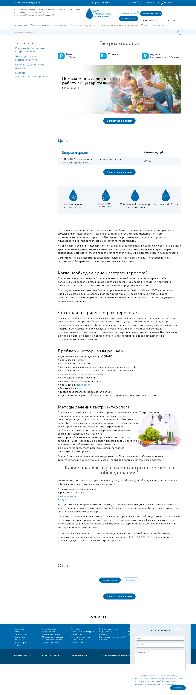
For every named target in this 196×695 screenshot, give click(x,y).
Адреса (155, 54)
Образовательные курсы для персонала (82, 633)
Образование (105, 631)
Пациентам (20, 25)
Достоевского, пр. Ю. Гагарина (164, 57)
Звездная (19, 15)
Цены (69, 54)
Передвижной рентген (52, 640)
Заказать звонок (129, 13)
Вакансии (103, 634)
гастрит (81, 359)
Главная (17, 32)
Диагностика (19, 637)
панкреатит (83, 384)
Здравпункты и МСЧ (51, 642)
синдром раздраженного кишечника (82, 374)
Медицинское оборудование (78, 641)
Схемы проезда (79, 655)
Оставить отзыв (110, 580)
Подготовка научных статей (112, 637)
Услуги (17, 631)
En (168, 3)
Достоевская (21, 9)
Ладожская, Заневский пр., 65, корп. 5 (32, 12)
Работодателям (40, 25)
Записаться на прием (119, 120)
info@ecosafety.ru (22, 655)
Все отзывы (131, 580)
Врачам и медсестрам (84, 25)
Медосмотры (20, 642)
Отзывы (113, 54)
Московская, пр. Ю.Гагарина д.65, (40, 15)
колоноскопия (68, 496)
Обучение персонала (80, 637)
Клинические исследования (120, 25)
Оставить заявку (128, 18)
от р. (71, 57)
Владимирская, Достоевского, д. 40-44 (63, 9)
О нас (144, 25)
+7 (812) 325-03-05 (101, 3)
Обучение (103, 640)
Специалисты (20, 634)
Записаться (151, 13)
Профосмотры (49, 631)
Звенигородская (37, 9)
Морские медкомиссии (52, 637)
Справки (18, 645)
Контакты (157, 25)
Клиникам (60, 25)
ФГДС (63, 499)
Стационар (19, 640)
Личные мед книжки (51, 634)
